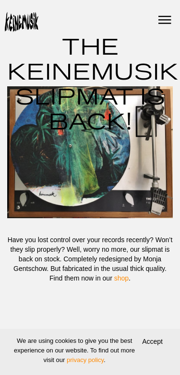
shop (121, 278)
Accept (152, 341)
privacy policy (85, 359)
